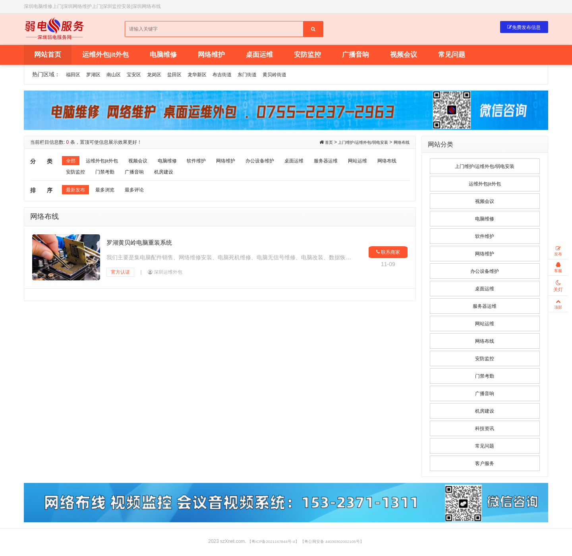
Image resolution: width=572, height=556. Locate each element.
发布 (558, 252)
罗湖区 (97, 75)
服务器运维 (355, 162)
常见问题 (451, 56)
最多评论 (142, 194)
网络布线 (400, 143)
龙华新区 (213, 75)
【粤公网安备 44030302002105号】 (337, 543)
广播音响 (355, 56)
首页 (315, 143)
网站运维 (77, 175)
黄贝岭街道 (300, 75)
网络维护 (211, 56)
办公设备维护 (282, 162)
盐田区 (187, 75)
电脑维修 (163, 56)
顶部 (558, 312)
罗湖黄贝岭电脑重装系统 (141, 246)
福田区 (74, 75)
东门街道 (269, 75)
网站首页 (47, 56)
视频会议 (403, 56)
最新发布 (77, 194)
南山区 (119, 75)
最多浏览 (110, 194)
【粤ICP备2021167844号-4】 (267, 543)
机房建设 (239, 175)
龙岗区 (165, 75)
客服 (558, 272)
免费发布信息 (519, 29)
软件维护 (211, 162)
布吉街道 (241, 75)
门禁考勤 (175, 175)
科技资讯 (484, 430)
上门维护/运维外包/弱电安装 (355, 143)
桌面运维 (259, 56)
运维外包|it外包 (105, 56)
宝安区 (142, 75)
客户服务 (484, 464)
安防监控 (307, 56)
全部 (71, 162)
